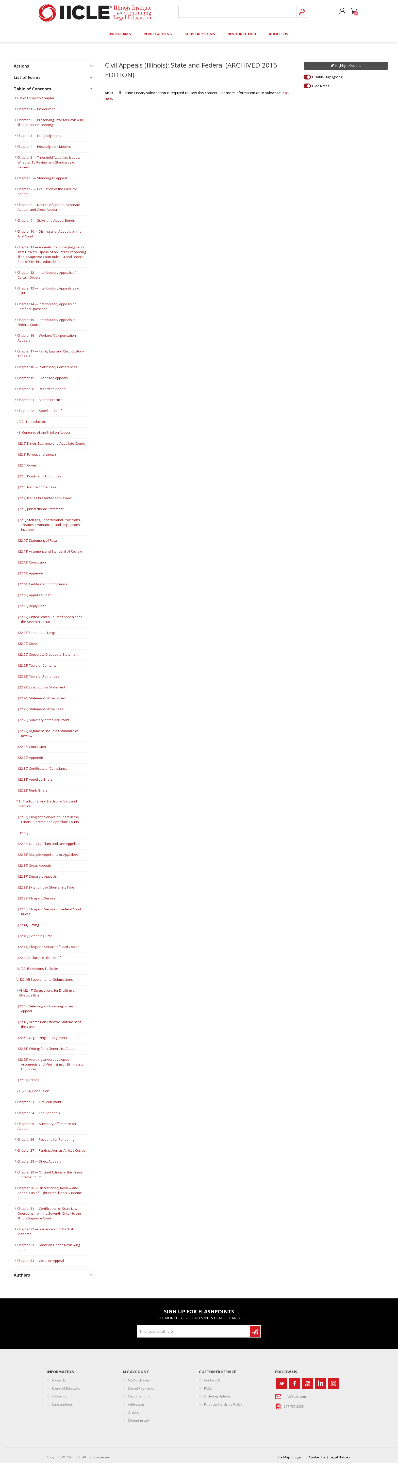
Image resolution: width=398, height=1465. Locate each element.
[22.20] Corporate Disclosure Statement (48, 656)
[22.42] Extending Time (35, 938)
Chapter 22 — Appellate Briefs (40, 413)
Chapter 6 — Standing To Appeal (42, 180)
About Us (59, 1382)
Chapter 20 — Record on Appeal (41, 391)
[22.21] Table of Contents (37, 667)
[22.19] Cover (28, 645)
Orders (133, 1414)
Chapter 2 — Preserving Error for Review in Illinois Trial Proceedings (50, 124)
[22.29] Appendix (31, 760)
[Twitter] (281, 1385)
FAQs (208, 1390)
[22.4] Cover (27, 467)
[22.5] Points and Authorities (39, 478)
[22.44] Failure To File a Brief (39, 960)
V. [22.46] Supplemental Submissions (44, 981)
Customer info (139, 1398)
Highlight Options (348, 68)
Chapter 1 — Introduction (36, 111)
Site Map (283, 1459)
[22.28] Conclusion (32, 749)
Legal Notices (340, 1459)
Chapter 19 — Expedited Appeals (42, 380)
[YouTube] (307, 1385)
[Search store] (236, 13)
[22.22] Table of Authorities (38, 678)
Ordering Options (217, 1398)
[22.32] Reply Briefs (32, 792)
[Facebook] (294, 1385)
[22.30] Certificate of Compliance (43, 770)
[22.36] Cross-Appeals (35, 867)
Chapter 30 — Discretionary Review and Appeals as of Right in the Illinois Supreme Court (49, 1195)
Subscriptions (62, 1406)
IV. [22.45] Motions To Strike (37, 971)
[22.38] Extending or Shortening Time (46, 889)
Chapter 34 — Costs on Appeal (40, 1263)
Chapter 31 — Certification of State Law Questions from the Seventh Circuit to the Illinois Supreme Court (49, 1216)
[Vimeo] (320, 1385)
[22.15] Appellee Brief (34, 597)
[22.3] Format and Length (37, 456)
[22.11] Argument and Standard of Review (50, 553)
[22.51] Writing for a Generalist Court (46, 1051)
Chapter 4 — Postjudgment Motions (44, 149)
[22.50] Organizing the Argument (42, 1040)
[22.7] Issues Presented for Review (45, 500)
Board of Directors (66, 1390)
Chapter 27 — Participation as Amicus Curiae (51, 1152)
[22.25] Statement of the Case (40, 711)
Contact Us (212, 1382)
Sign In (299, 1459)
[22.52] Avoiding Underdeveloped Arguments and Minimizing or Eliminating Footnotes (50, 1066)
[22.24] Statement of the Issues (42, 700)
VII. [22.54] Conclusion (32, 1093)
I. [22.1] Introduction (31, 424)
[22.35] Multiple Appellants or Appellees (48, 857)
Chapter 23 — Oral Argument (39, 1104)
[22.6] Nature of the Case (37, 489)
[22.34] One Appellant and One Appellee (49, 846)
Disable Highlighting (327, 79)
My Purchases (139, 1382)
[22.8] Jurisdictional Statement (40, 511)
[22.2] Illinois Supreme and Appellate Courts (51, 445)
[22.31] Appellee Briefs (35, 781)
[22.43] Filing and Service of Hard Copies (48, 949)
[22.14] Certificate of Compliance (43, 586)
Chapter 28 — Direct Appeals (39, 1163)
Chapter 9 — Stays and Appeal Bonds (46, 222)
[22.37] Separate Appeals (37, 878)
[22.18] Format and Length (38, 635)
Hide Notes (320, 88)
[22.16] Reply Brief (32, 608)
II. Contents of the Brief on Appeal (45, 434)
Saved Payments (141, 1390)
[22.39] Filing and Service (37, 900)
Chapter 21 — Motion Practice (39, 402)
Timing (23, 835)
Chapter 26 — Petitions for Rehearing (45, 1141)
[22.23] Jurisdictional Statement (41, 689)
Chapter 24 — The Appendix (38, 1115)
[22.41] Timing (28, 927)
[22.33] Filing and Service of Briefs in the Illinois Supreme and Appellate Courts (48, 821)
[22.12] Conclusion (32, 564)
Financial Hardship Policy (223, 1406)
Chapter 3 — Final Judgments (39, 138)
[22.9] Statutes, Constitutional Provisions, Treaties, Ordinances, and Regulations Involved (49, 527)
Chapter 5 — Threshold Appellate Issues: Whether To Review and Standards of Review (48, 164)
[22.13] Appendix (31, 575)
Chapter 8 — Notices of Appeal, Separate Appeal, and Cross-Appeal (48, 209)
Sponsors (59, 1398)
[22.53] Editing (28, 1082)
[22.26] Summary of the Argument (43, 722)
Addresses (136, 1406)
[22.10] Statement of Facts (38, 542)
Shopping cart (352, 12)
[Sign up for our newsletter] (194, 1333)
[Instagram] (333, 1385)
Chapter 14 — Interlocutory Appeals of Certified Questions (46, 308)
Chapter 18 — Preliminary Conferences (47, 369)
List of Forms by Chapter (35, 100)
